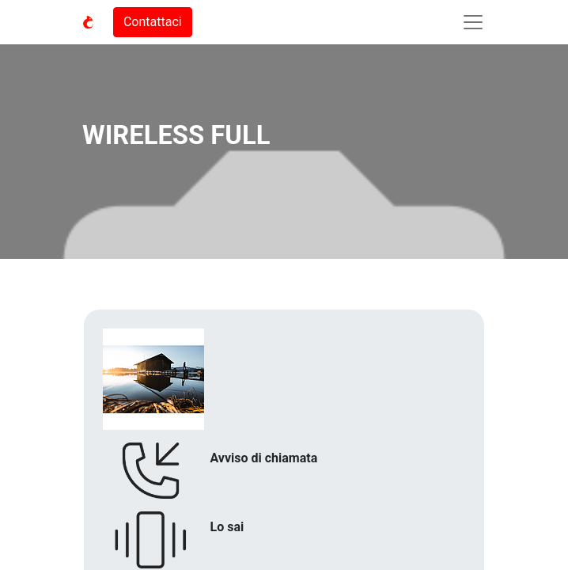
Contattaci (152, 21)
